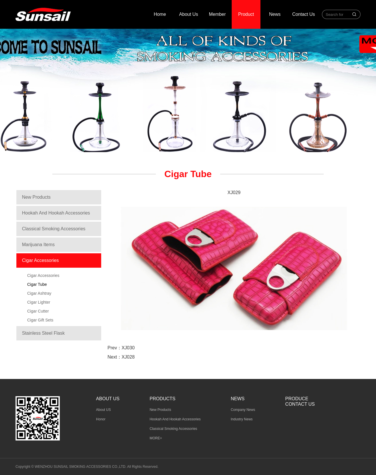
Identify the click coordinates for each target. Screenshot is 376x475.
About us (108, 398)
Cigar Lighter (38, 302)
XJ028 (128, 357)
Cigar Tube (37, 284)
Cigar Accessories (40, 260)
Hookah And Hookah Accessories (56, 212)
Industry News (242, 419)
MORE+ (155, 438)
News (275, 14)
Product (246, 14)
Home (160, 14)
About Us (188, 14)
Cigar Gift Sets (40, 320)
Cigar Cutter (38, 311)
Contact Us (303, 14)
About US (103, 410)
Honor (100, 419)
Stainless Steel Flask (43, 333)
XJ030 (128, 347)
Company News (243, 410)
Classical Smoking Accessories (54, 228)
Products (162, 398)
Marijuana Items (38, 244)
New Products (36, 197)
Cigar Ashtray (39, 293)
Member (217, 14)
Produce (296, 398)
